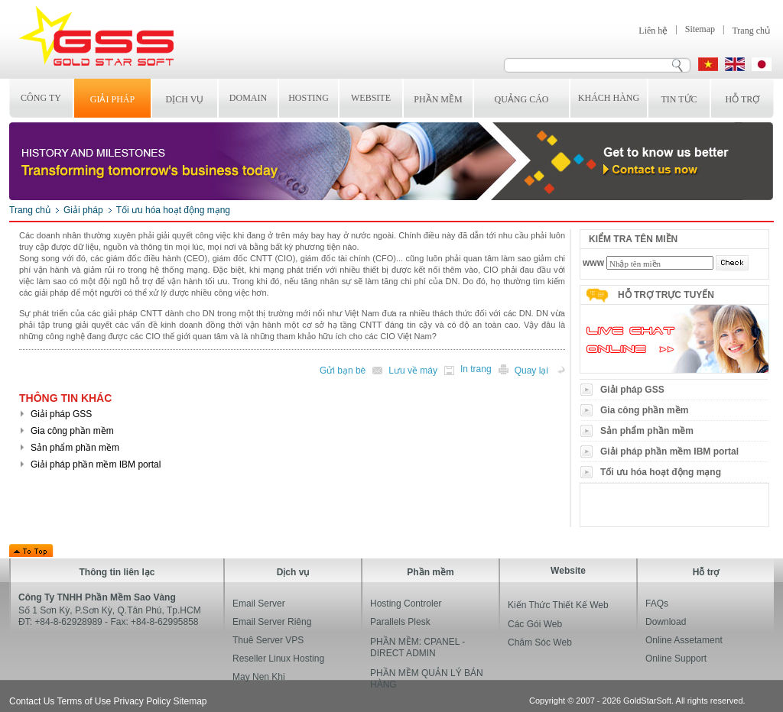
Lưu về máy (412, 370)
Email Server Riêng (271, 622)
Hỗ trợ (743, 99)
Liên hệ (653, 30)
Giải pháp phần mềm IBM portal (669, 451)
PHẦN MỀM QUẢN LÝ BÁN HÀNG (426, 679)
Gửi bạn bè (343, 370)
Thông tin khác (65, 398)
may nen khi (258, 677)
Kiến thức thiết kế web (558, 605)
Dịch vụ (185, 99)
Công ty (41, 97)
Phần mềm (438, 99)
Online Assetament (684, 640)
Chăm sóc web (540, 642)
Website (371, 97)
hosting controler (405, 603)
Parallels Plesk (400, 622)
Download (665, 622)
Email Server (258, 603)
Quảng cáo (522, 99)
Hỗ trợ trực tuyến (666, 295)
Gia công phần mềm (644, 410)
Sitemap (700, 29)
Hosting (308, 97)
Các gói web (535, 624)
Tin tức (679, 99)
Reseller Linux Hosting (278, 658)
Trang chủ (751, 30)
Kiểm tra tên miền (633, 239)
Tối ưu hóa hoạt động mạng (173, 210)
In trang (476, 369)
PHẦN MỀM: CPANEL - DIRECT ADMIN (417, 647)
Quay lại (531, 370)
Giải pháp (112, 99)
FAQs (656, 603)
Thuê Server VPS (268, 640)
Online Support (676, 658)
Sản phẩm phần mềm (647, 431)
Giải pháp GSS (632, 389)
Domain (248, 97)
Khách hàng (608, 97)
